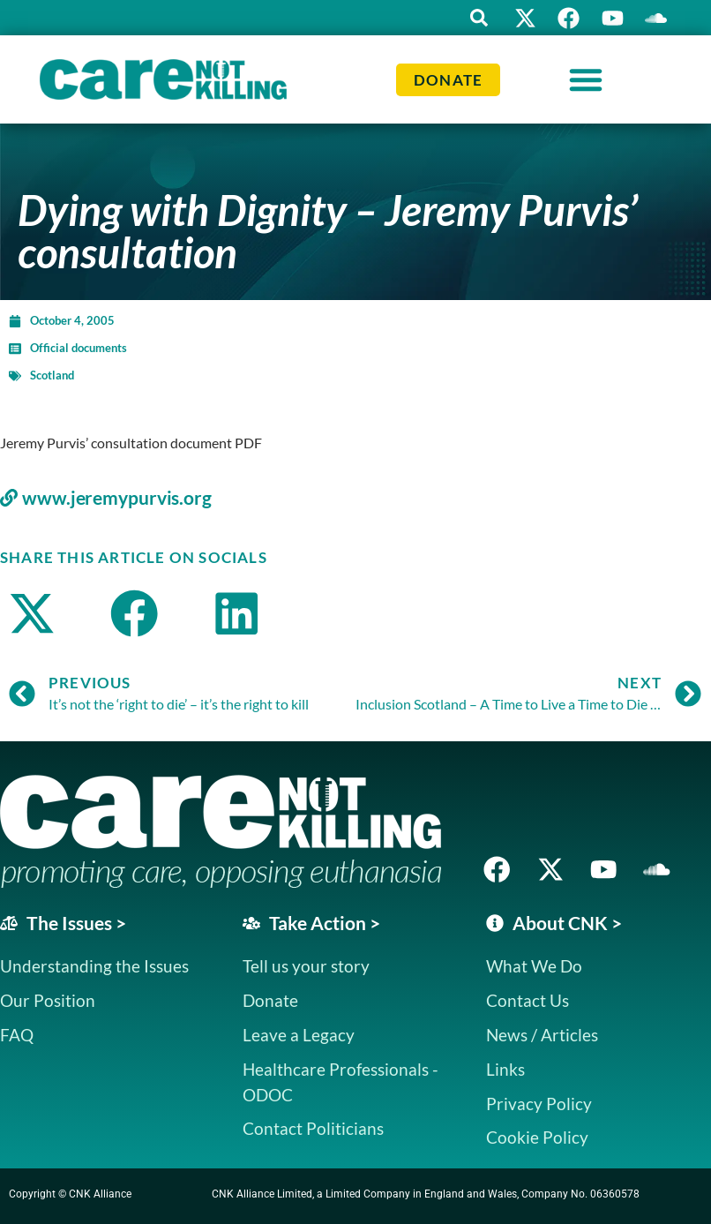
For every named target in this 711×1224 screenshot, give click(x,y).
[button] (477, 17)
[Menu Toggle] (586, 79)
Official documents (78, 348)
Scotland (52, 375)
